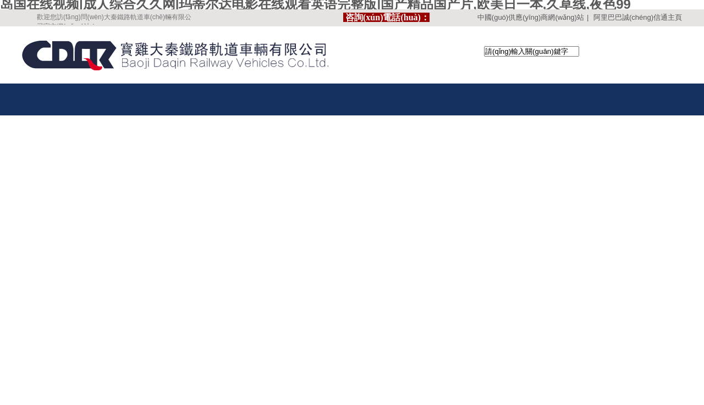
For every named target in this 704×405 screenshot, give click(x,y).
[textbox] (531, 51)
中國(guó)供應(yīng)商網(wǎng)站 (530, 17)
